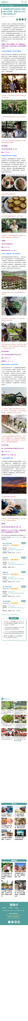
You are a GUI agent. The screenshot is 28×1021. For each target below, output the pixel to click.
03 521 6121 (11, 577)
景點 (6, 5)
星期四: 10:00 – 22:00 (14, 610)
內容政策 (16, 907)
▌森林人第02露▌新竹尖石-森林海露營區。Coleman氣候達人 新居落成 (14, 636)
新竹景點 (11, 5)
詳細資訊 (23, 543)
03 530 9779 (11, 591)
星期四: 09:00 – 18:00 (14, 581)
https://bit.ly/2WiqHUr (17, 537)
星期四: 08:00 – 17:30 (14, 552)
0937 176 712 (11, 562)
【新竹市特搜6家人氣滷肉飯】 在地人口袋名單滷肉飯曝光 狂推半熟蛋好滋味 (14, 628)
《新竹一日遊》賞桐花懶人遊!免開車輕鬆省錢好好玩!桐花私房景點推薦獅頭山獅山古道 (14, 632)
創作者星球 (10, 907)
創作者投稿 (4, 907)
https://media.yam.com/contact (14, 918)
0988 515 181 (11, 548)
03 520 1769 (11, 606)
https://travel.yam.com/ (12, 614)
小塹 (14, 16)
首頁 (2, 5)
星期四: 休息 (11, 567)
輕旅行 (5, 2)
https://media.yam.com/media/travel (14, 915)
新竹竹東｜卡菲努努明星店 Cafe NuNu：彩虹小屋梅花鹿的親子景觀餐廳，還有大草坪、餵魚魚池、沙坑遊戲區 (14, 623)
